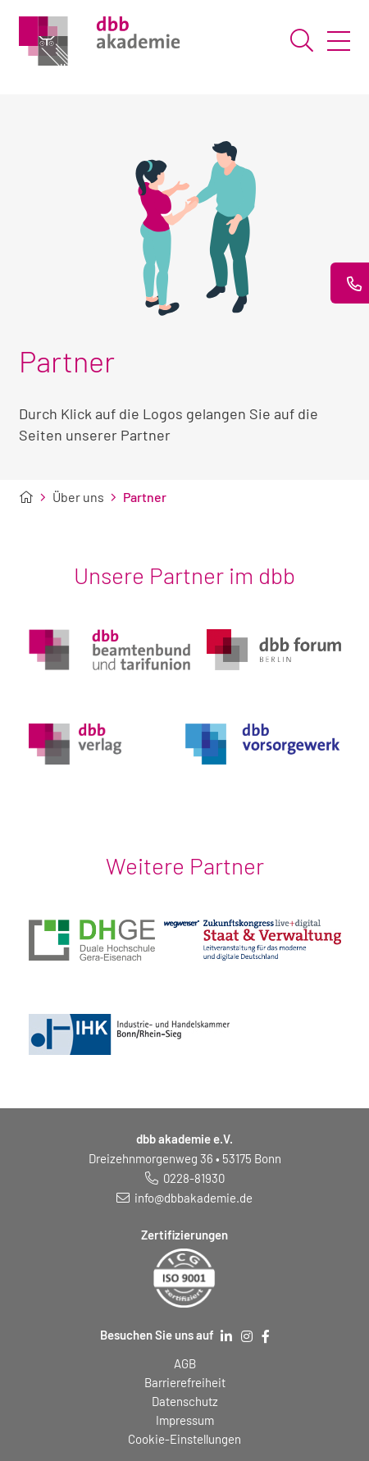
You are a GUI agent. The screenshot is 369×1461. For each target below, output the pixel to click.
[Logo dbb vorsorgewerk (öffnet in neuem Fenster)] (263, 738)
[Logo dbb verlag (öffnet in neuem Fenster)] (75, 738)
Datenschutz (185, 1401)
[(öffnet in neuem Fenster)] (92, 934)
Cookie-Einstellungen (184, 1438)
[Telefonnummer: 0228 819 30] (185, 1178)
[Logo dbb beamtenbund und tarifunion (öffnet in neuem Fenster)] (109, 643)
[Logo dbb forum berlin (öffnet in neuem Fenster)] (274, 643)
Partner (144, 497)
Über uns (78, 497)
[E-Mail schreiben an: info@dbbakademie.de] (184, 1197)
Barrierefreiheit (185, 1382)
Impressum (185, 1420)
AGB (185, 1363)
